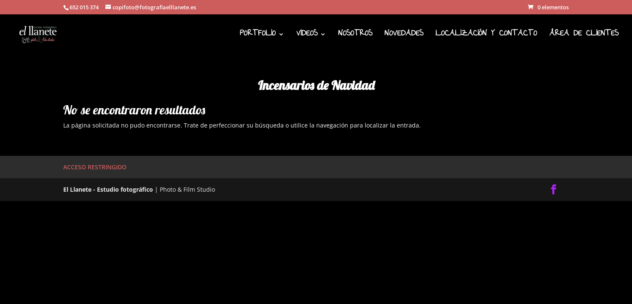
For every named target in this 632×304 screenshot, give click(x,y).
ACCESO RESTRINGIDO (94, 167)
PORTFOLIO (258, 36)
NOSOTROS (355, 36)
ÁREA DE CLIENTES (584, 36)
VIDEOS (306, 36)
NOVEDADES (404, 36)
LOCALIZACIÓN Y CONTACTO (486, 36)
